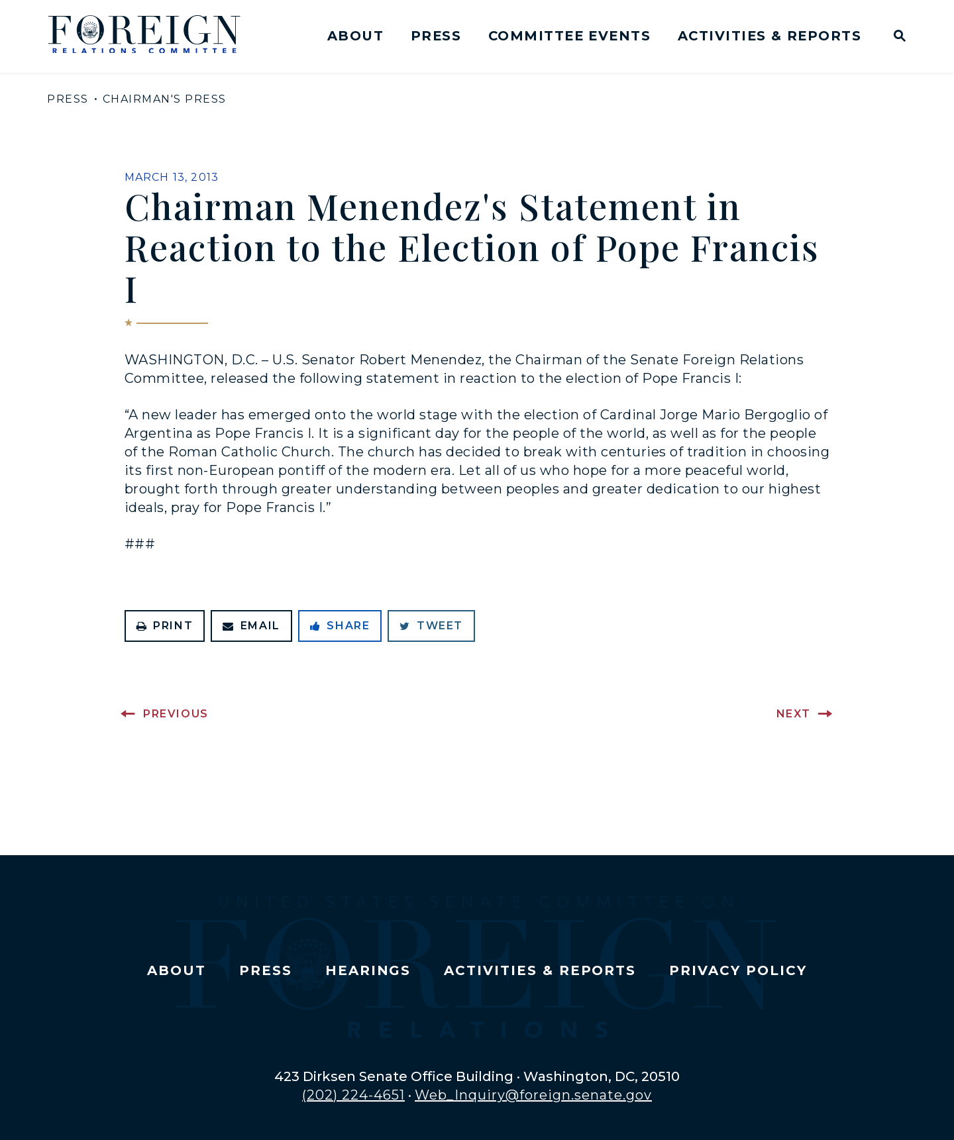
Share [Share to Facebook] (340, 625)
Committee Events (569, 36)
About (355, 36)
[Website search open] (897, 37)
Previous (176, 713)
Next (793, 713)
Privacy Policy (737, 970)
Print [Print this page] (164, 625)
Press (436, 36)
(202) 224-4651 (353, 1095)
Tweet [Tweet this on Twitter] (431, 625)
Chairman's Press (165, 99)
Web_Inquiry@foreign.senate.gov (533, 1095)
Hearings (368, 970)
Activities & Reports (769, 36)
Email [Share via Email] (251, 625)
